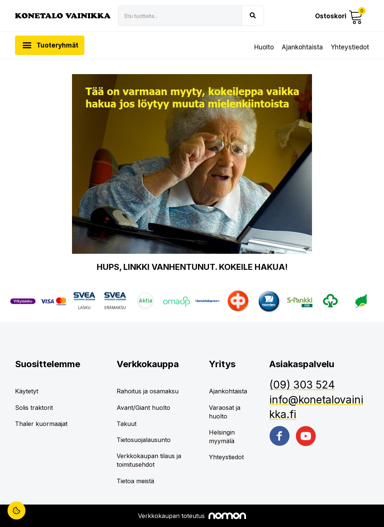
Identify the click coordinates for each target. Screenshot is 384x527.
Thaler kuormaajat (41, 423)
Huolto (264, 47)
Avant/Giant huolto (143, 407)
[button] (339, 16)
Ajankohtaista (302, 47)
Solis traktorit (34, 407)
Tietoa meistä (135, 481)
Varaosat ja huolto (224, 412)
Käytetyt (26, 391)
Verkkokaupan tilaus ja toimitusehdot (149, 460)
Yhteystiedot (350, 47)
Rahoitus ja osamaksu (147, 391)
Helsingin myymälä (222, 437)
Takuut (126, 423)
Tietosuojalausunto (144, 440)
